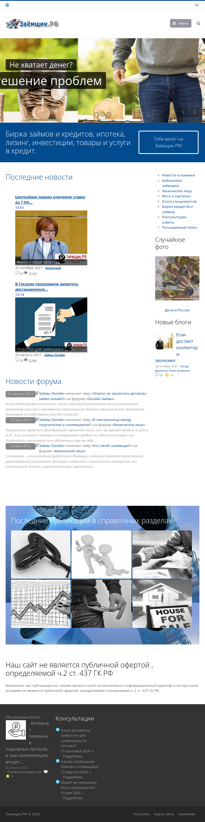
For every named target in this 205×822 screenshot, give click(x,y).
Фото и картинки (176, 196)
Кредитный (53, 268)
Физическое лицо (128, 424)
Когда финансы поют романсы (172, 368)
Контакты (142, 814)
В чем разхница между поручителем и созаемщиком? (85, 422)
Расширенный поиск (179, 227)
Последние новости (39, 177)
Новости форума (33, 381)
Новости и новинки (178, 175)
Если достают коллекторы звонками (176, 347)
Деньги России (177, 310)
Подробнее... (74, 756)
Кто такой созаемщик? (112, 445)
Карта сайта (164, 814)
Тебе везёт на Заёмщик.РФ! (168, 142)
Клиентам (187, 814)
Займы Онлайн (54, 355)
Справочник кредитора (24, 772)
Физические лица (177, 190)
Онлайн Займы (100, 398)
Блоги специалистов (179, 201)
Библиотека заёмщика (172, 183)
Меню (183, 23)
